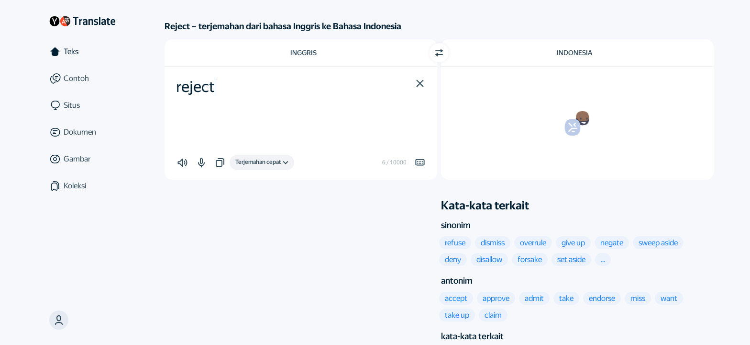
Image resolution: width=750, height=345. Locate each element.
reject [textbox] (195, 87)
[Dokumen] (82, 132)
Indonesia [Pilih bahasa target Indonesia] (574, 53)
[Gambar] (82, 159)
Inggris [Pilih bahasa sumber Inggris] (303, 53)
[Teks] (82, 51)
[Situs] (82, 105)
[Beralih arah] (439, 52)
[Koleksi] (82, 186)
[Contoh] (82, 78)
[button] (58, 320)
